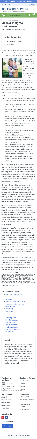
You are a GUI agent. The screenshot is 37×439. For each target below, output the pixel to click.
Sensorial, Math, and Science (15, 302)
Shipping (22, 386)
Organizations (24, 409)
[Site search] (15, 15)
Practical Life (10, 297)
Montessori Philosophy (13, 295)
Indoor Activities (11, 325)
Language (8, 299)
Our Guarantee (24, 381)
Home (3, 20)
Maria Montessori (25, 402)
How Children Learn (12, 320)
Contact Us (23, 384)
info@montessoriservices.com (11, 390)
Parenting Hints (10, 318)
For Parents (9, 45)
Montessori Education (27, 399)
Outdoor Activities (11, 327)
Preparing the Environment (14, 304)
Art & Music (9, 332)
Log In (32, 5)
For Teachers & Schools (13, 42)
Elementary (9, 309)
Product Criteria (6, 400)
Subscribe (7, 426)
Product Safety (6, 402)
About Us (4, 397)
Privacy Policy (5, 405)
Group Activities (10, 306)
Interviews (9, 311)
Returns (22, 389)
